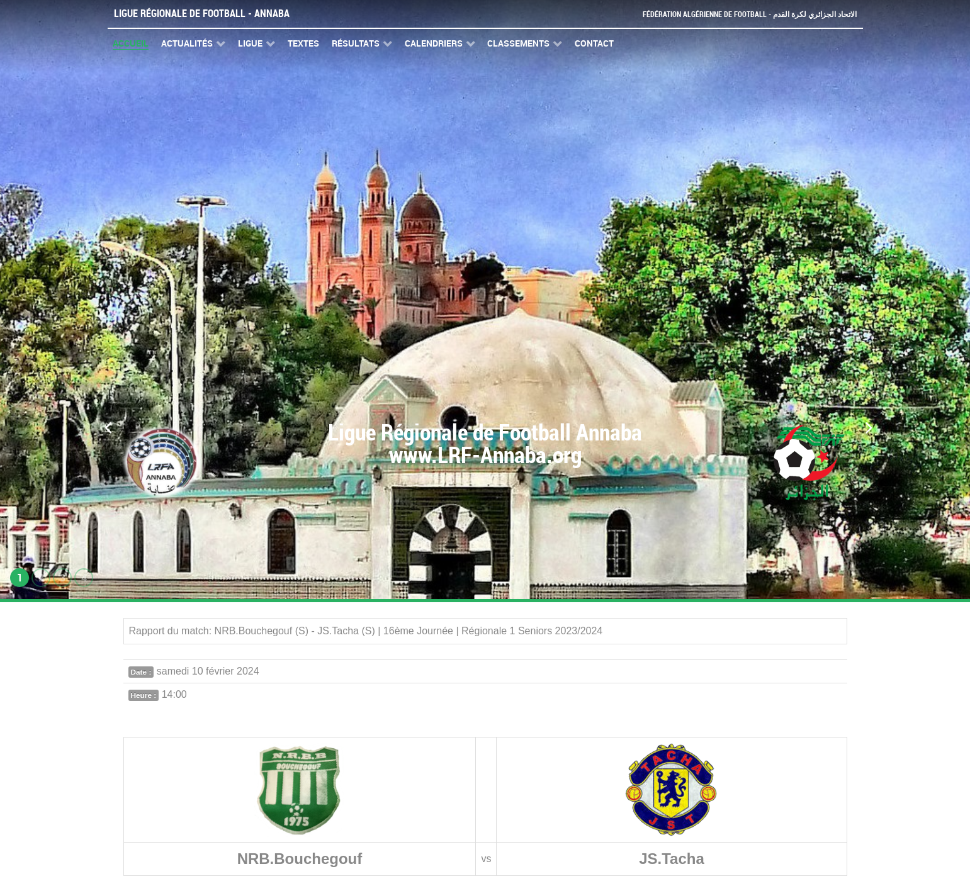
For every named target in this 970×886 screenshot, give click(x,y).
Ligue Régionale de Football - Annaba (202, 14)
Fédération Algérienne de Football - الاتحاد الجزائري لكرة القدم (745, 14)
